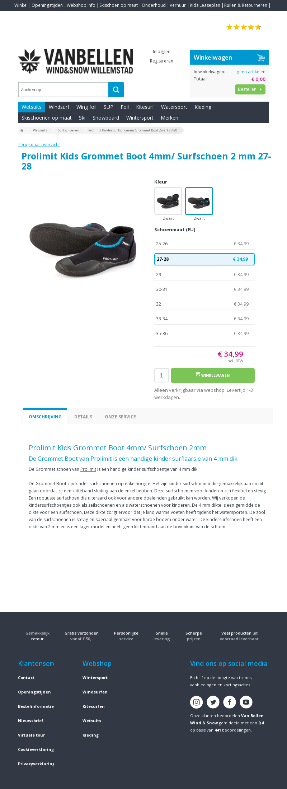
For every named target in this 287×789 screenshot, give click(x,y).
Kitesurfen (94, 706)
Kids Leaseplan (205, 5)
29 (204, 274)
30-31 (204, 289)
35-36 (204, 333)
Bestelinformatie (36, 706)
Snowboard (106, 117)
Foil (125, 106)
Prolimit (88, 469)
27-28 (204, 259)
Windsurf (59, 106)
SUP (108, 106)
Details (83, 417)
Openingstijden (47, 5)
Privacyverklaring (36, 763)
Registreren (161, 61)
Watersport (174, 106)
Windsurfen (95, 692)
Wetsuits (32, 106)
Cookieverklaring (36, 749)
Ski (82, 117)
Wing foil (86, 106)
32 (204, 304)
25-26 (204, 243)
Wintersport (140, 117)
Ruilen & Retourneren (245, 5)
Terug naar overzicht (39, 144)
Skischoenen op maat (47, 117)
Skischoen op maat (118, 5)
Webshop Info (81, 5)
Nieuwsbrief (30, 720)
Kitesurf (145, 106)
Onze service (120, 417)
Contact (22, 16)
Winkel (21, 5)
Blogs (40, 16)
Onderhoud (154, 5)
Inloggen (161, 51)
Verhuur (178, 5)
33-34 (204, 318)
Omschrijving (45, 417)
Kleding (202, 106)
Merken (169, 117)
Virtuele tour (31, 735)
